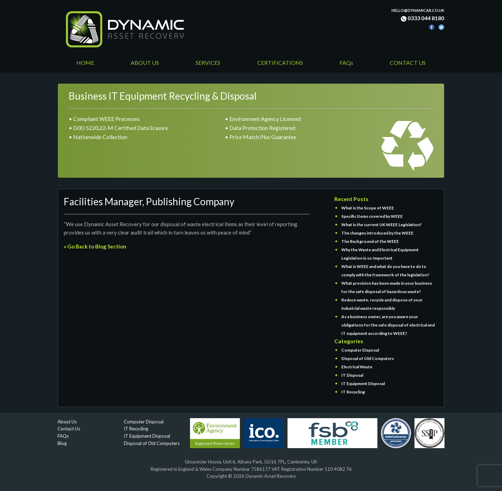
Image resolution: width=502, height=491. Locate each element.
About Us (67, 421)
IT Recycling (353, 391)
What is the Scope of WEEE (367, 207)
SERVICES (208, 62)
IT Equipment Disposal (363, 383)
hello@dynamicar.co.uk (417, 10)
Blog (62, 443)
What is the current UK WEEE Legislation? (381, 224)
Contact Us (69, 428)
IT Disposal (352, 375)
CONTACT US (408, 62)
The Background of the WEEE (370, 241)
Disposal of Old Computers (367, 358)
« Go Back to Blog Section (95, 246)
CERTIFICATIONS (280, 62)
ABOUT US (145, 62)
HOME (85, 62)
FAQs (346, 62)
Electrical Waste (356, 366)
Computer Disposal (360, 350)
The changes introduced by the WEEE (377, 233)
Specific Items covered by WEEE (372, 216)
